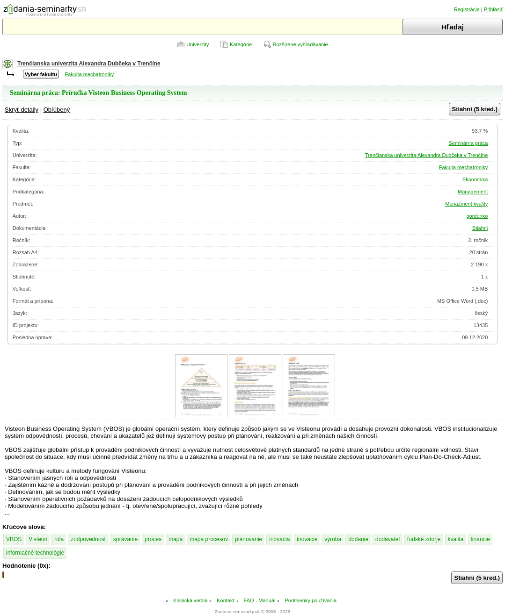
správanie (125, 539)
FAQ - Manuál (260, 600)
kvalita (456, 539)
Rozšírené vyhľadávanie (300, 44)
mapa (175, 539)
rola (59, 539)
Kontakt (225, 600)
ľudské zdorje (424, 539)
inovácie (307, 539)
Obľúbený (57, 109)
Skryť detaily (21, 109)
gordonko (477, 216)
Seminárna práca (468, 143)
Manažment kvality (466, 204)
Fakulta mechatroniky (89, 74)
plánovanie (248, 539)
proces (153, 539)
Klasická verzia (190, 600)
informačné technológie (35, 553)
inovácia (279, 539)
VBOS (14, 539)
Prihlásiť (493, 9)
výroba (332, 539)
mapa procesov (209, 539)
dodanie (358, 539)
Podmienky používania (311, 600)
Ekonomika (475, 179)
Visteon (38, 539)
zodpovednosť (88, 539)
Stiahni (480, 228)
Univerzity (197, 44)
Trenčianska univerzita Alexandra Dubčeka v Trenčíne (89, 63)
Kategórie (241, 44)
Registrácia (467, 9)
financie (480, 539)
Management (473, 191)
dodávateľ (387, 539)
